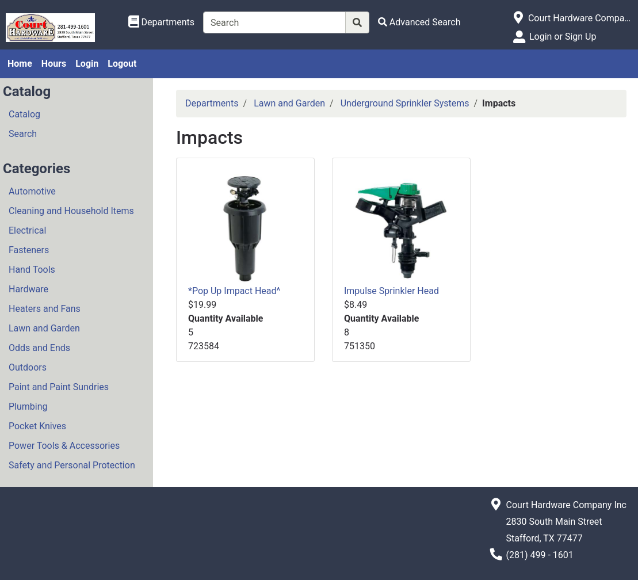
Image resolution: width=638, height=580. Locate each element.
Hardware (28, 289)
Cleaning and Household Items (71, 210)
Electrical (27, 230)
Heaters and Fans (45, 308)
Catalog (24, 114)
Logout (122, 63)
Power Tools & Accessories (64, 445)
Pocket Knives (37, 426)
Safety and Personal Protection (72, 465)
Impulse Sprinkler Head (391, 290)
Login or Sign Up (562, 36)
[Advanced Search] (419, 22)
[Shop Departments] (161, 22)
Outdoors (28, 367)
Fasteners (29, 250)
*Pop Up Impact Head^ (234, 290)
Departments (212, 103)
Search (23, 133)
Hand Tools (32, 269)
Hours (53, 63)
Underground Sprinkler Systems (405, 103)
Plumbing (28, 406)
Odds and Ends (39, 347)
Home (19, 63)
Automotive (32, 191)
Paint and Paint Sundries (59, 386)
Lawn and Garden (44, 328)
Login (86, 63)
